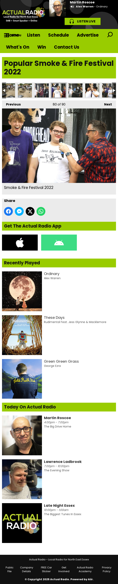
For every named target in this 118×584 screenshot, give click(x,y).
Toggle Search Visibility (110, 35)
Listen (33, 35)
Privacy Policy (106, 569)
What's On (17, 47)
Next (106, 103)
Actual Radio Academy (85, 569)
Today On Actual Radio (30, 407)
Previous (11, 103)
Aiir (90, 579)
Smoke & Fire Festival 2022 (8, 90)
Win (41, 47)
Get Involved (63, 569)
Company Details (26, 569)
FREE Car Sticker (46, 569)
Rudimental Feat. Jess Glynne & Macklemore (75, 322)
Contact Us (66, 47)
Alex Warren (85, 6)
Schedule (58, 35)
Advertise (88, 35)
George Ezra (52, 366)
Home (12, 35)
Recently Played (22, 263)
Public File (9, 569)
